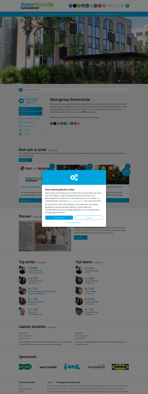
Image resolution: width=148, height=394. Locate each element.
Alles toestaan (59, 218)
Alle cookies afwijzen (74, 222)
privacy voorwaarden (75, 200)
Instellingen (89, 218)
